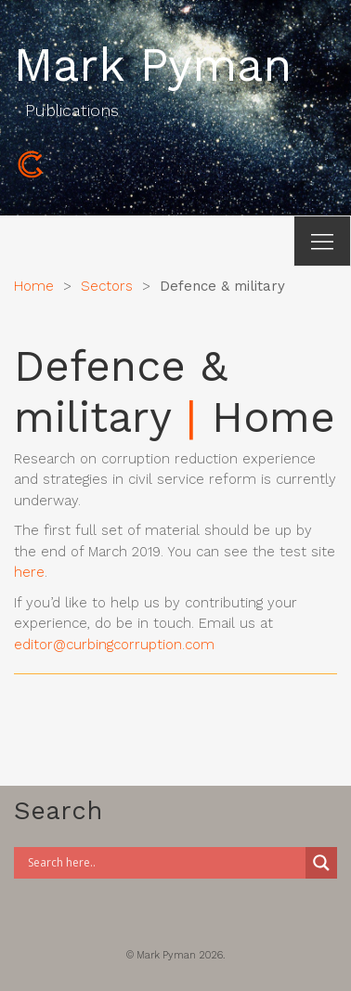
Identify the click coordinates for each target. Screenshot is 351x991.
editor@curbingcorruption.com (114, 644)
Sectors (107, 286)
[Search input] (164, 863)
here (29, 572)
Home (34, 286)
